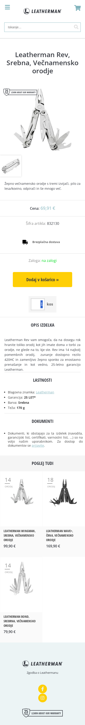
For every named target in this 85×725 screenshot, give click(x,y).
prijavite (38, 445)
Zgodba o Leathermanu (42, 673)
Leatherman (45, 392)
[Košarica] (76, 8)
